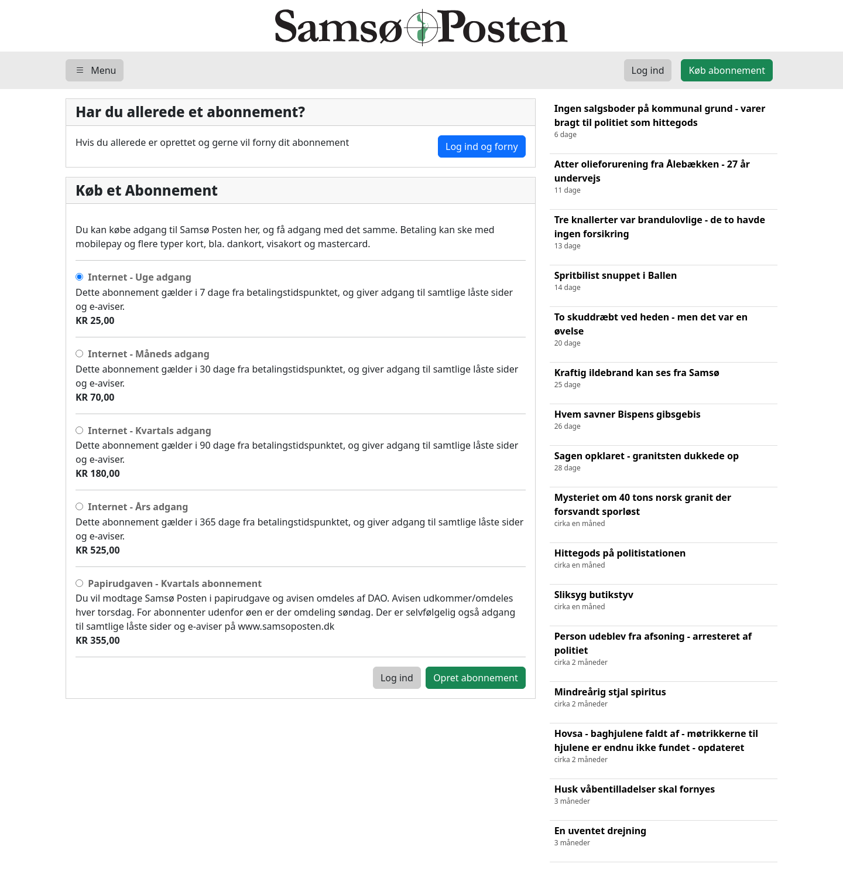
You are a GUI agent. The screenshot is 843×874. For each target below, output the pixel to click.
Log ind (397, 677)
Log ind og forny (482, 146)
